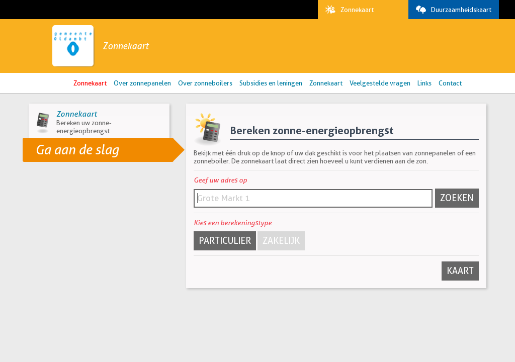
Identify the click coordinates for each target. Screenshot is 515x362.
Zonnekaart (347, 9)
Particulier (225, 240)
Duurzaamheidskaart (451, 9)
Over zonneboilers (205, 83)
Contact (450, 83)
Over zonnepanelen (142, 83)
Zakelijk (281, 240)
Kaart (460, 270)
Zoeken (457, 198)
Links (424, 83)
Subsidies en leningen (270, 83)
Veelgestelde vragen (380, 83)
